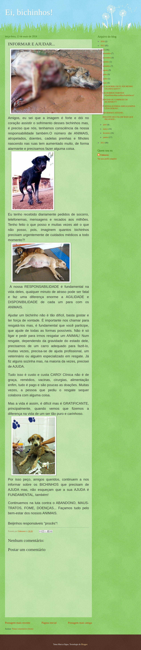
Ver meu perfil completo (107, 159)
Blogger (84, 644)
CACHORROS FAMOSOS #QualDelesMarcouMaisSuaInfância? (118, 94)
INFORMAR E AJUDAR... (113, 113)
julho (105, 74)
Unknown (104, 155)
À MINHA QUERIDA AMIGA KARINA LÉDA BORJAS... (118, 107)
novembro (107, 58)
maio (105, 83)
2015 (103, 46)
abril (105, 125)
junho (105, 79)
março (105, 129)
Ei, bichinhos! (29, 12)
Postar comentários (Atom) (22, 629)
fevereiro (107, 133)
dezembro (107, 53)
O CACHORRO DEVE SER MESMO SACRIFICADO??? (117, 87)
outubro (106, 62)
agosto (106, 70)
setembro (107, 66)
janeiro (106, 137)
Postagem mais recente (17, 622)
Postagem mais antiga (80, 622)
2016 (103, 41)
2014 (103, 50)
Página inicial (49, 622)
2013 (103, 143)
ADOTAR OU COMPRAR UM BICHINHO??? (114, 101)
